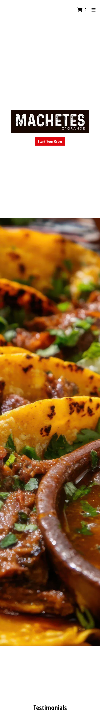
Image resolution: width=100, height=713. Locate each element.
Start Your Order (50, 141)
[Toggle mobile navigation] (93, 10)
